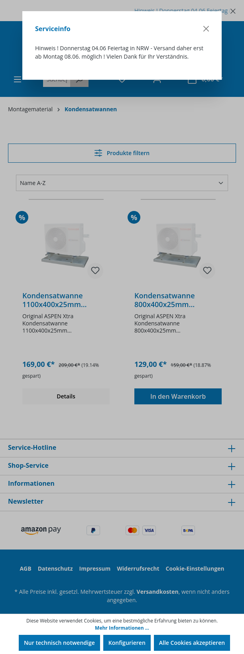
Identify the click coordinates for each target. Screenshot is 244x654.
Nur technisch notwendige (59, 642)
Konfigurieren (127, 642)
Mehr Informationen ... (122, 627)
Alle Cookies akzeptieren (192, 642)
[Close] (206, 29)
